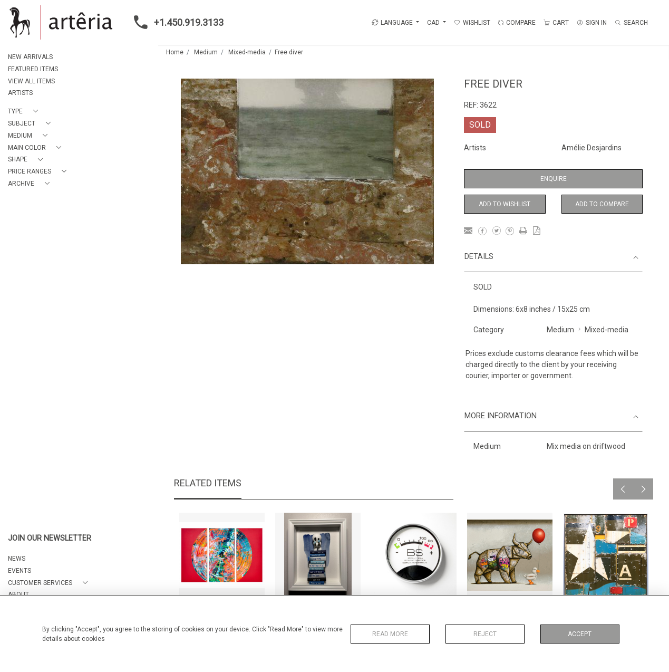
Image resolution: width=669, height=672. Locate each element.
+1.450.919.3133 (176, 22)
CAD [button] (434, 22)
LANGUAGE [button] (392, 22)
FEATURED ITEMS (33, 69)
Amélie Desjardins (591, 147)
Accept (580, 634)
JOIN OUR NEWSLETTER (49, 538)
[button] (25, 111)
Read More (390, 634)
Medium (206, 52)
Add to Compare (602, 204)
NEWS (16, 558)
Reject (485, 634)
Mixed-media (247, 52)
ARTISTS (20, 93)
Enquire (553, 179)
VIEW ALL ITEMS (31, 81)
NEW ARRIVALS (30, 57)
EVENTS (19, 570)
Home (174, 52)
